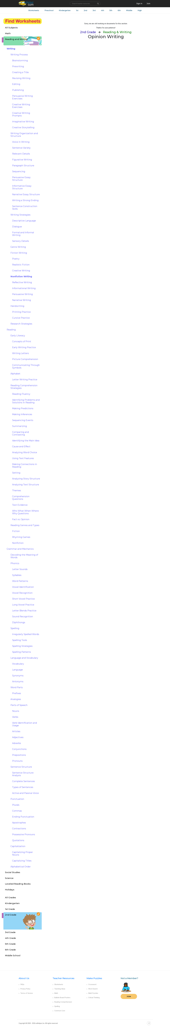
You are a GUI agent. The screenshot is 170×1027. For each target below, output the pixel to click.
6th (119, 10)
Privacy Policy (24, 989)
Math (55, 993)
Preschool (48, 10)
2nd (85, 10)
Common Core (59, 1011)
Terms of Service (26, 993)
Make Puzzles (94, 978)
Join (129, 996)
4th (102, 10)
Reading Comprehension (62, 1002)
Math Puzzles (92, 993)
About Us (24, 978)
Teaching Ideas (59, 989)
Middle (129, 10)
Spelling (56, 1006)
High (140, 10)
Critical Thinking (93, 998)
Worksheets (33, 10)
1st (77, 10)
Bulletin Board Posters (61, 998)
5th (111, 10)
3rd (94, 10)
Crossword (91, 985)
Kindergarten (64, 10)
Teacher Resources (63, 978)
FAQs (21, 985)
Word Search (92, 989)
